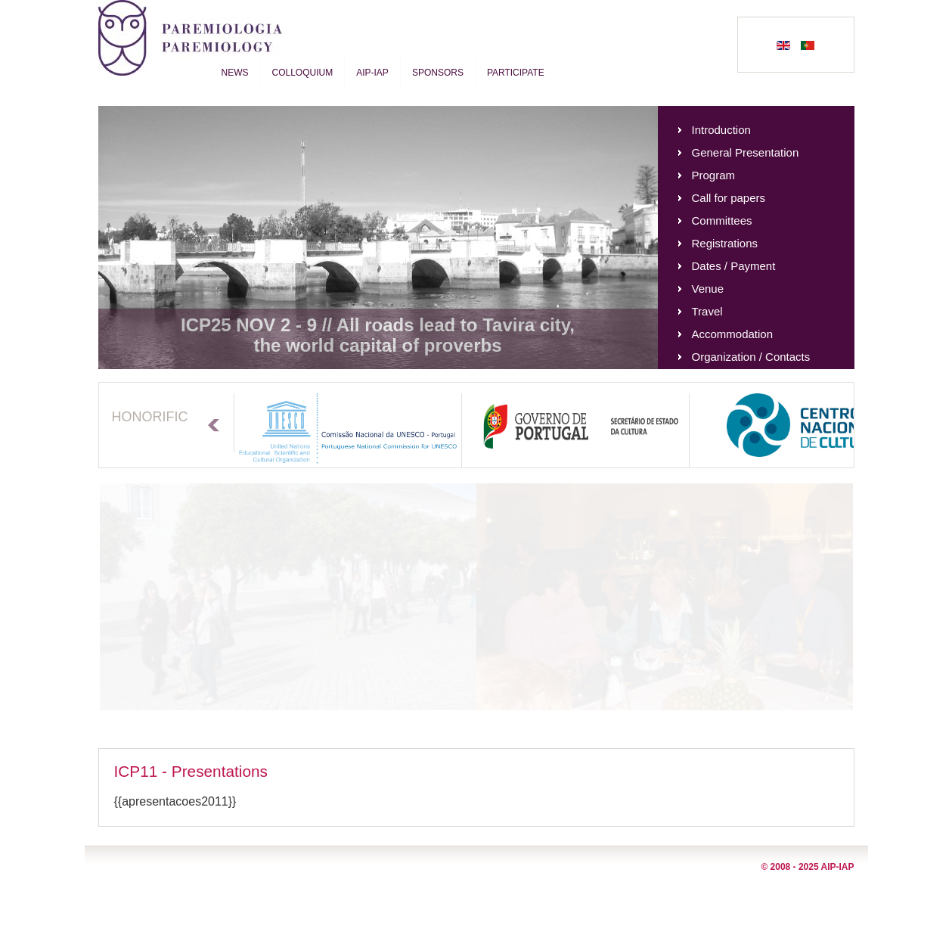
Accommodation (733, 334)
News (235, 72)
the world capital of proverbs (377, 345)
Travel (707, 311)
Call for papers (729, 197)
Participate (515, 72)
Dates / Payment (734, 265)
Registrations (725, 243)
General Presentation (745, 152)
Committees (722, 220)
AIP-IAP (372, 72)
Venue (708, 288)
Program (714, 175)
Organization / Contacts (751, 356)
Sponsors (438, 72)
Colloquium (302, 72)
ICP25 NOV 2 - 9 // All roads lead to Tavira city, (378, 325)
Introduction (721, 129)
